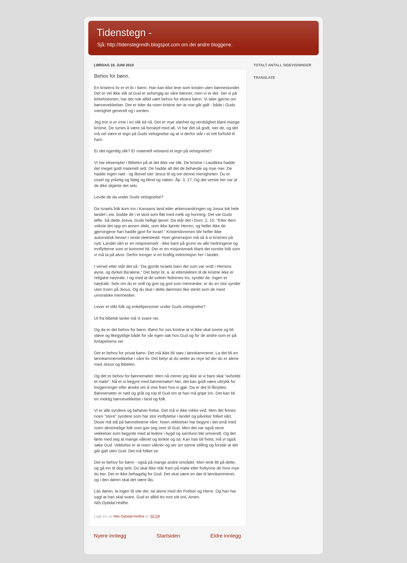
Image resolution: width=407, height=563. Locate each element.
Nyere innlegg (110, 536)
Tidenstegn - (124, 32)
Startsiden (168, 536)
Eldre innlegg (225, 536)
